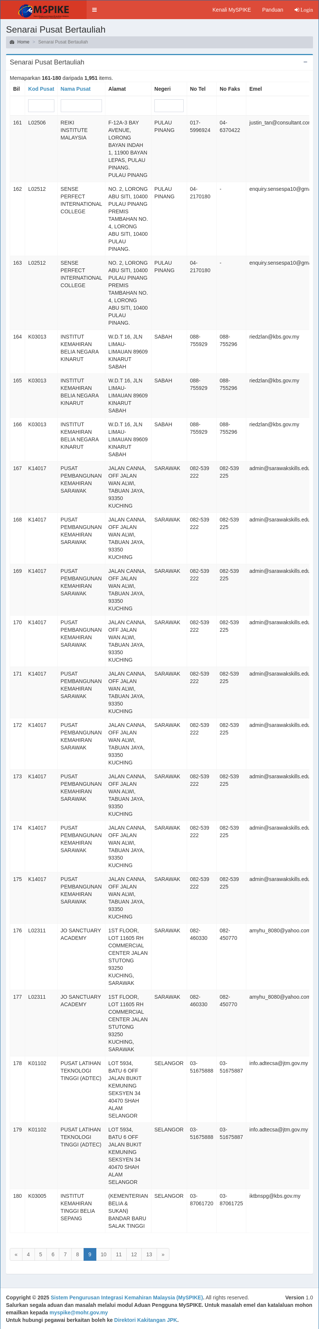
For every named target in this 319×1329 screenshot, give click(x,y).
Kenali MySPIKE (232, 10)
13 (149, 1254)
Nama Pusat (76, 89)
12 (134, 1254)
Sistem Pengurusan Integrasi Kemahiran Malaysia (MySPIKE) (127, 1298)
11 (119, 1254)
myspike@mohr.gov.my (78, 1313)
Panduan (272, 10)
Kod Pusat (41, 89)
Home (19, 42)
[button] (94, 9)
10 (104, 1254)
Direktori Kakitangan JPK (145, 1320)
